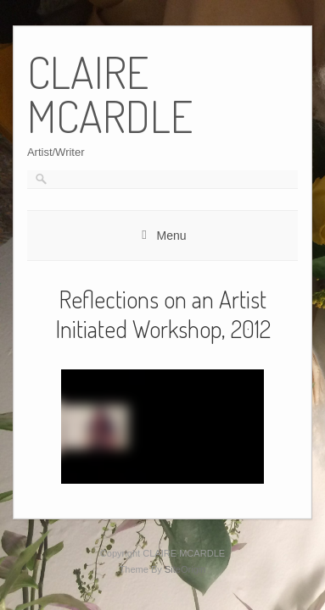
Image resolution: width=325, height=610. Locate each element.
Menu (171, 235)
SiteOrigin (185, 569)
